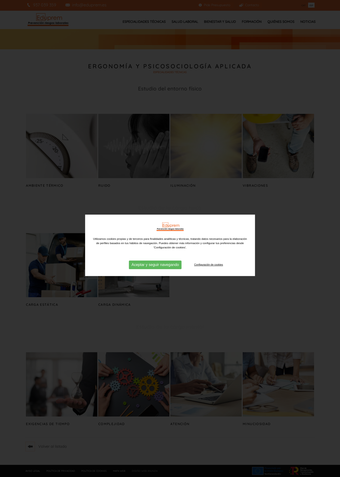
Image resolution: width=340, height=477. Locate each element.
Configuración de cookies (208, 268)
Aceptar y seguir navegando (155, 268)
